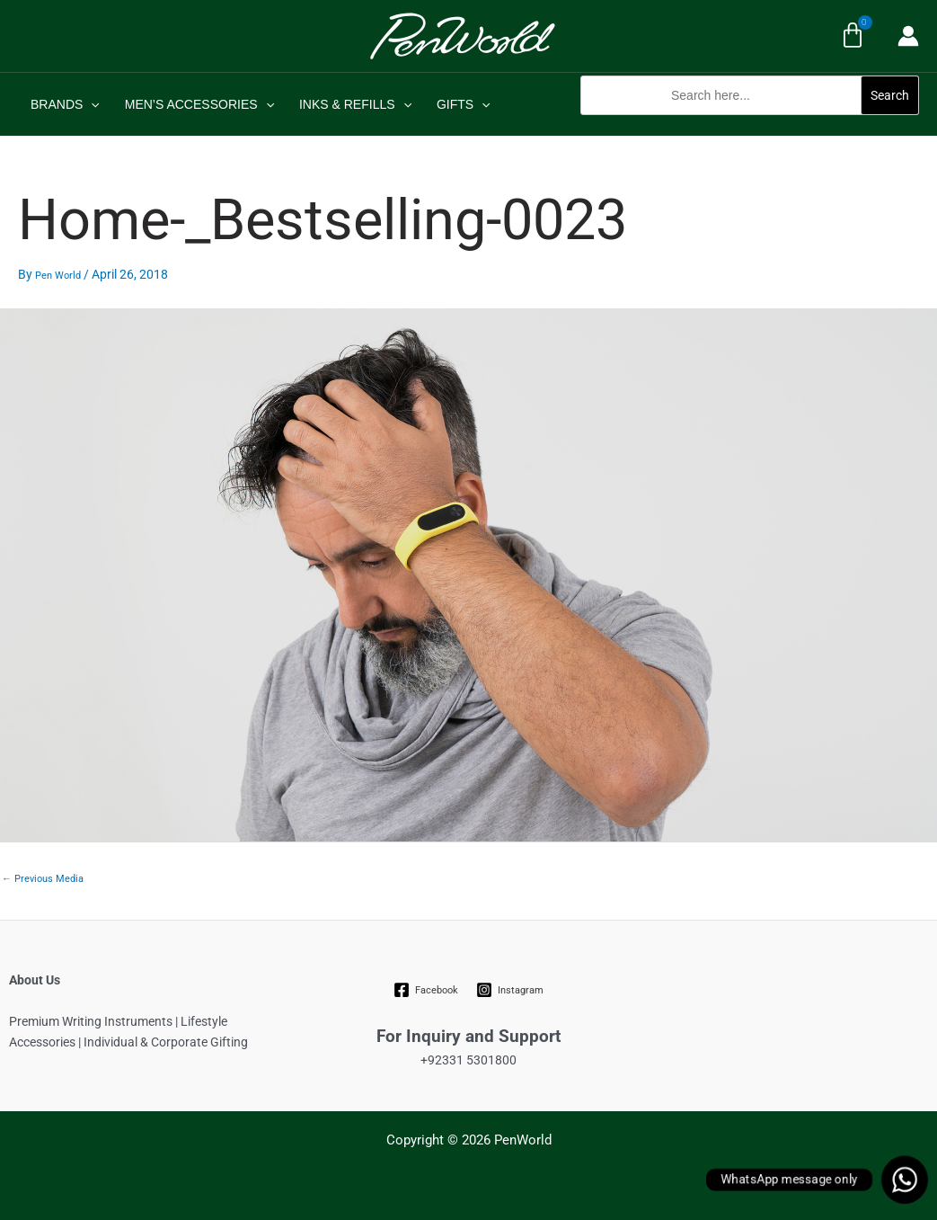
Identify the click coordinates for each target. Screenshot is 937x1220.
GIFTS (464, 104)
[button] (749, 124)
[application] (91, 104)
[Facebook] (425, 990)
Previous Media (43, 879)
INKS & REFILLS (355, 104)
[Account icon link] (908, 36)
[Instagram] (510, 990)
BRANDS (65, 104)
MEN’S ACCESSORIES (199, 104)
